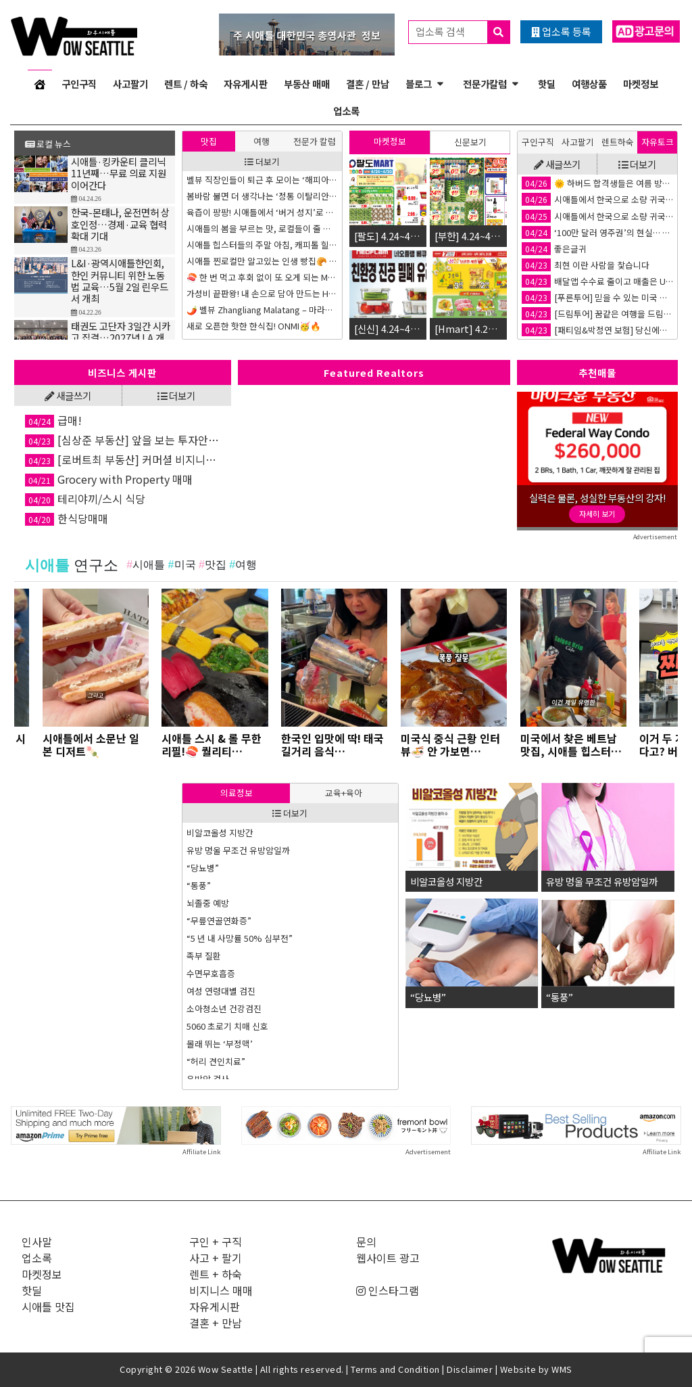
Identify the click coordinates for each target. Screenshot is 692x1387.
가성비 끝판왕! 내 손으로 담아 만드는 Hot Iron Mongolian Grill (262, 293)
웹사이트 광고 (388, 1258)
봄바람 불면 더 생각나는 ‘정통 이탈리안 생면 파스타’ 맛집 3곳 (262, 195)
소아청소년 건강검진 (224, 1008)
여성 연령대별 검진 (221, 990)
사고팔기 (130, 83)
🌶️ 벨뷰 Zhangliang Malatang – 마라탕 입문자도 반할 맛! (262, 309)
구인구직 (79, 83)
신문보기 (470, 141)
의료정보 (236, 792)
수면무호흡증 (211, 973)
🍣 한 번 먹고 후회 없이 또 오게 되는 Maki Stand (262, 277)
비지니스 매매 (221, 1290)
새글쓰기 (557, 164)
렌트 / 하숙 (185, 83)
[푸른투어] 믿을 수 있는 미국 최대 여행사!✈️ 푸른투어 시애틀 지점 (597, 297)
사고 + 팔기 (215, 1258)
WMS (561, 1369)
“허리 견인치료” (216, 1061)
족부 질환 (204, 955)
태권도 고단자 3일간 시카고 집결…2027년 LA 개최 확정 (120, 338)
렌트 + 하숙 (215, 1274)
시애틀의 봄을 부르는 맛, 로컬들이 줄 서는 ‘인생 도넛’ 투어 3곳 (262, 228)
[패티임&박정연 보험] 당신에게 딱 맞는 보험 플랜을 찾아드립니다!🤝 (597, 329)
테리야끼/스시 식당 (85, 499)
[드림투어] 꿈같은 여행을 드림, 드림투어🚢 (597, 313)
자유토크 (657, 141)
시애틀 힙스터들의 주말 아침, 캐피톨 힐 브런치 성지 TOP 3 (262, 244)
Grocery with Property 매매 (109, 479)
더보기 (262, 161)
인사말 (37, 1241)
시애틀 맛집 (48, 1306)
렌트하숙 (617, 141)
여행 (261, 141)
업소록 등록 (561, 31)
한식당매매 (66, 518)
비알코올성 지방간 (220, 832)
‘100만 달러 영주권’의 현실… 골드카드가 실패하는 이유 (597, 232)
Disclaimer (470, 1369)
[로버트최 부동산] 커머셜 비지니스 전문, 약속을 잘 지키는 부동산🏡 (122, 459)
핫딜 (546, 83)
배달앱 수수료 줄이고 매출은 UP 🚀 (597, 281)
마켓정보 (640, 83)
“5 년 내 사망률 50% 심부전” (240, 938)
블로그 (418, 83)
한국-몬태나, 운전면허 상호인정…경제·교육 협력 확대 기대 (120, 224)
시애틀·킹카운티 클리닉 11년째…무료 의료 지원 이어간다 (118, 173)
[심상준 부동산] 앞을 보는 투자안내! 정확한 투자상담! (122, 440)
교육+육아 (343, 792)
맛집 (209, 141)
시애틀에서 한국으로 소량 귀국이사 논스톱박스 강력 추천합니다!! (597, 199)
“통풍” (199, 885)
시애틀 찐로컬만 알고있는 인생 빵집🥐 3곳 (262, 260)
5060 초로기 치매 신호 (227, 1026)
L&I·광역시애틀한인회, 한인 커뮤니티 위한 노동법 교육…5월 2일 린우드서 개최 (119, 280)
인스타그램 (387, 1290)
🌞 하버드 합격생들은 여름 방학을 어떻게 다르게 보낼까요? (597, 183)
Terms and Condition (395, 1369)
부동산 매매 (307, 83)
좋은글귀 (554, 248)
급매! (53, 420)
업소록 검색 (463, 32)
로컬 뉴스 (48, 143)
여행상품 (589, 83)
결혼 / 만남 (367, 83)
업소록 (346, 111)
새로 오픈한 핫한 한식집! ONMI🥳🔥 (254, 325)
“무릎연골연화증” (219, 920)
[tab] (208, 141)
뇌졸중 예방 (208, 902)
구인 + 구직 (215, 1241)
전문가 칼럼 (314, 141)
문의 (366, 1241)
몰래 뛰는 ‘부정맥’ (220, 1043)
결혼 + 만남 (215, 1323)
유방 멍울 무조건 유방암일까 (238, 850)
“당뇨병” (203, 867)
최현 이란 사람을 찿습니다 (585, 264)
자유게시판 (246, 83)
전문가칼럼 (485, 83)
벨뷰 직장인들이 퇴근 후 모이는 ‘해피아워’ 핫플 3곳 (262, 179)
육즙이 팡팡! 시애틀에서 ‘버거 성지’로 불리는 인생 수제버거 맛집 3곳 (262, 212)
